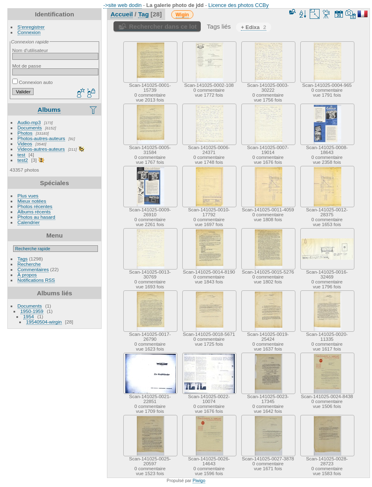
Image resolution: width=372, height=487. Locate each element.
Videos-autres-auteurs (41, 149)
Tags (23, 258)
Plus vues (28, 195)
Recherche (29, 264)
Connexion (29, 32)
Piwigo (199, 480)
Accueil (122, 14)
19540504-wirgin (44, 321)
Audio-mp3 (29, 122)
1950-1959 (31, 311)
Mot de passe (26, 65)
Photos (25, 133)
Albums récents (34, 211)
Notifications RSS (36, 280)
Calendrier (29, 222)
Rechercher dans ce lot (163, 26)
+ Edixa (253, 27)
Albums (49, 109)
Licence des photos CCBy (239, 5)
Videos (25, 143)
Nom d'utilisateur (30, 50)
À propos (27, 274)
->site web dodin (122, 5)
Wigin (182, 15)
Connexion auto (32, 82)
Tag (143, 14)
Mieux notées (32, 201)
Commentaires (33, 269)
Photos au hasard (36, 217)
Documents (30, 127)
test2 (23, 160)
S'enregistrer (31, 26)
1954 (28, 316)
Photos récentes (35, 206)
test (21, 154)
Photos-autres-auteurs (41, 138)
